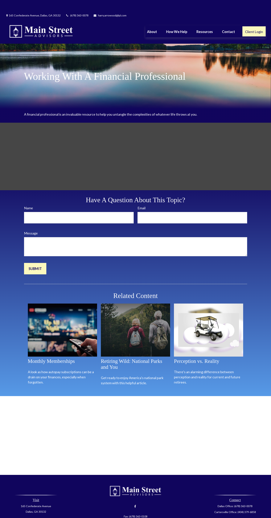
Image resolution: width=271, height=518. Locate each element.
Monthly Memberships (51, 350)
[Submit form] (35, 257)
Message (31, 222)
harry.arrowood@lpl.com (109, 4)
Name (28, 196)
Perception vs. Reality (196, 350)
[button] (152, 20)
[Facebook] (135, 495)
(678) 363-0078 (76, 4)
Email (142, 196)
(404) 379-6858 (247, 500)
